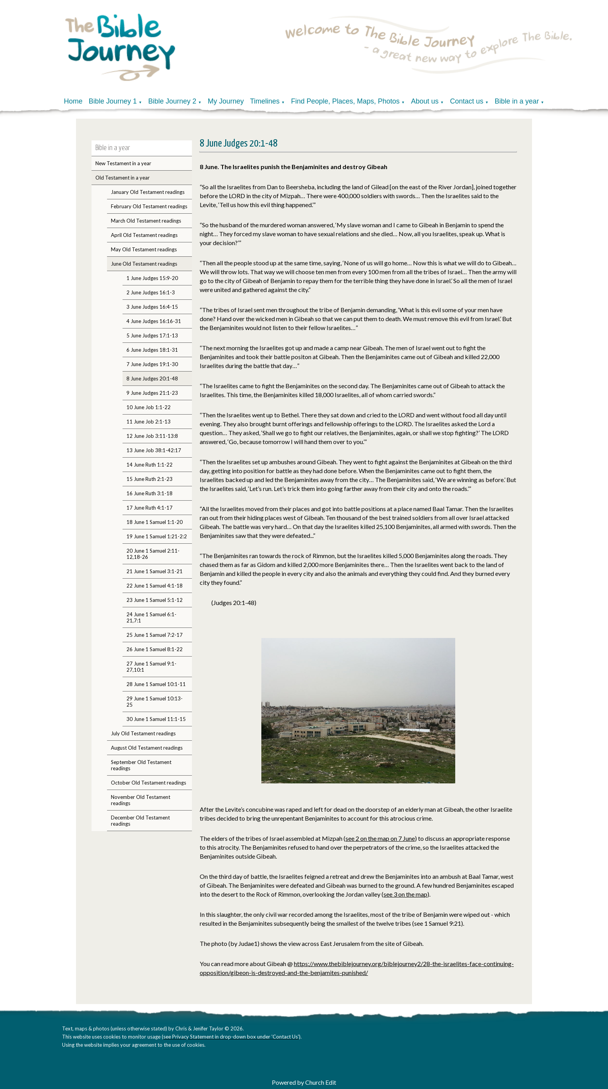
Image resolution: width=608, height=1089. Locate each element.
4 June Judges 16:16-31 (153, 321)
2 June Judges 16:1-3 (150, 292)
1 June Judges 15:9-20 (152, 278)
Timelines (265, 101)
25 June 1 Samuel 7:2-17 (154, 635)
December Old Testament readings (140, 820)
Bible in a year (517, 101)
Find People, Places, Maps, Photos (345, 101)
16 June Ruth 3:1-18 (149, 493)
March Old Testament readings (146, 221)
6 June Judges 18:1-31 (152, 350)
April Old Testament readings (144, 235)
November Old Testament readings (140, 800)
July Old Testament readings (143, 733)
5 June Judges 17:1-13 (152, 335)
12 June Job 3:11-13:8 (152, 436)
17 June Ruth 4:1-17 (149, 508)
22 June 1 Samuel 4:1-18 (154, 586)
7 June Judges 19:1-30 (152, 364)
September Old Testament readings (141, 765)
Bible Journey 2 (172, 101)
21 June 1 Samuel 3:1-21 (154, 571)
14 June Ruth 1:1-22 (149, 465)
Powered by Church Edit (304, 1082)
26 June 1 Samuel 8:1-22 (154, 649)
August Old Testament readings (147, 748)
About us (425, 101)
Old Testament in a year (122, 178)
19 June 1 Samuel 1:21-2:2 (156, 536)
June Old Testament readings (144, 264)
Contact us (466, 101)
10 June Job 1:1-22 (148, 407)
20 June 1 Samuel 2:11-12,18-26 (153, 554)
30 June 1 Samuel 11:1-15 (156, 719)
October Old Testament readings (148, 783)
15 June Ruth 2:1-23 (149, 479)
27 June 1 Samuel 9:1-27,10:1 (151, 666)
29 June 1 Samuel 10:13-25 (154, 701)
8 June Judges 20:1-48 (152, 378)
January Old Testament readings (148, 192)
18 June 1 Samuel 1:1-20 (154, 522)
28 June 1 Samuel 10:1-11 (156, 684)
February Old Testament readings (149, 206)
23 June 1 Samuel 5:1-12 (154, 600)
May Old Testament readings (144, 249)
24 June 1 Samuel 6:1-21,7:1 (151, 617)
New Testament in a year (123, 163)
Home (73, 101)
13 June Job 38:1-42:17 (153, 450)
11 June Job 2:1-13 (148, 421)
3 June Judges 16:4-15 (152, 307)
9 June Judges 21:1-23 (152, 393)
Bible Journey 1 (113, 101)
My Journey (226, 101)
